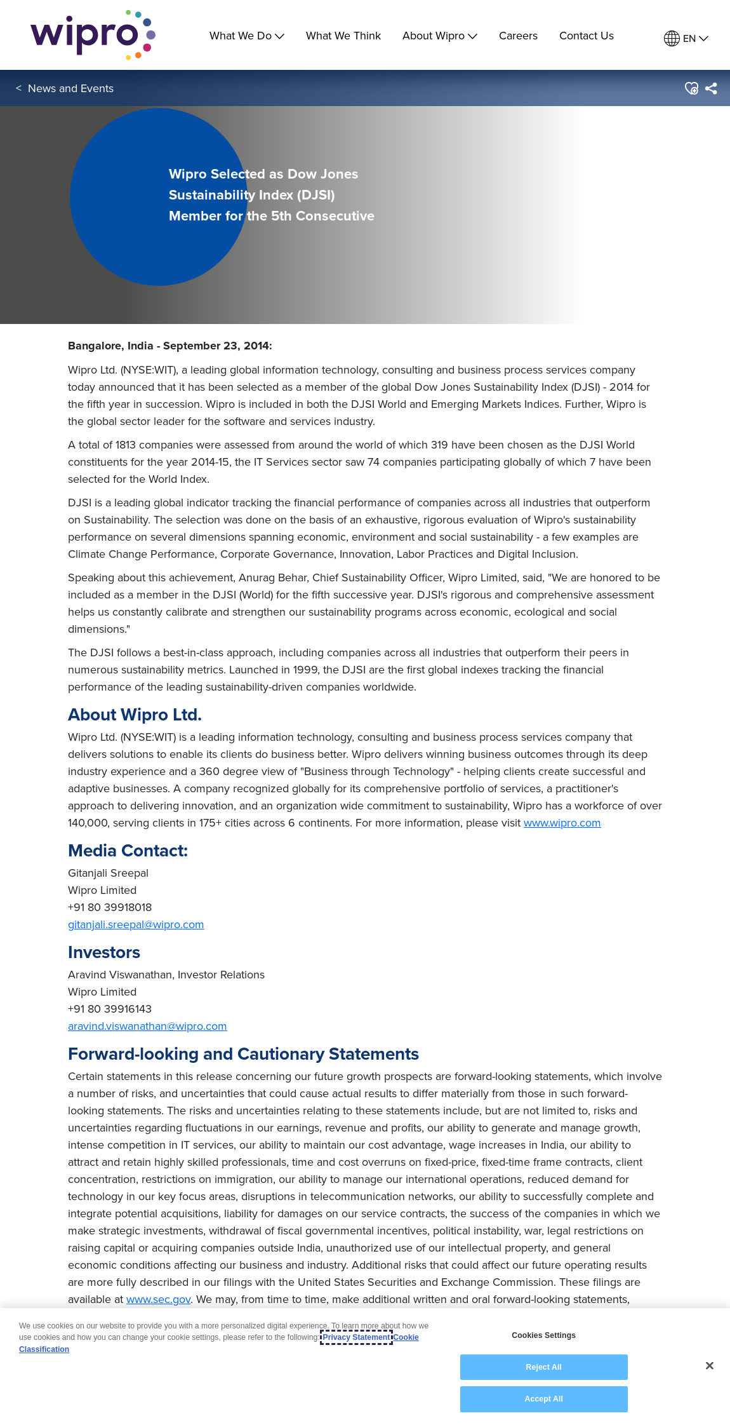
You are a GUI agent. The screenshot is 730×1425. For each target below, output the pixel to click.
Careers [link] (518, 35)
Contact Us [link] (586, 35)
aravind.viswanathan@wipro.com (147, 1026)
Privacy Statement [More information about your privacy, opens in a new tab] (356, 1338)
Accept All (544, 1400)
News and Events (71, 88)
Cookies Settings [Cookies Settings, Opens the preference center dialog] (544, 1336)
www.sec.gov (158, 1299)
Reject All (544, 1367)
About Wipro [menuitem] (439, 35)
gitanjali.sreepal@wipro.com (136, 924)
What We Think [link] (343, 35)
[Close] (710, 1367)
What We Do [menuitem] (246, 35)
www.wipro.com (562, 822)
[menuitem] (686, 38)
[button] (691, 88)
